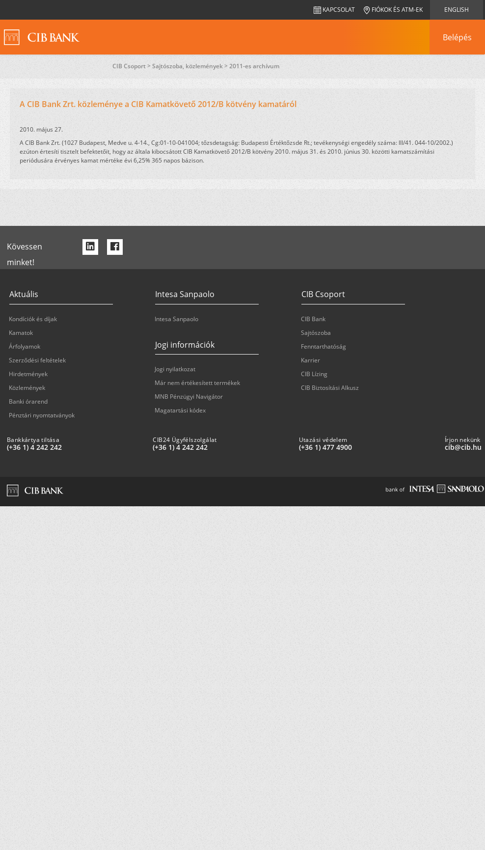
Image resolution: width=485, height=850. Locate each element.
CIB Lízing (314, 374)
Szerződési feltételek (37, 360)
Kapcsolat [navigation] (334, 9)
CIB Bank (313, 319)
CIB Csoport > (132, 66)
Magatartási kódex (180, 410)
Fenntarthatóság (323, 346)
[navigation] (457, 37)
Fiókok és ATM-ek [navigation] (393, 9)
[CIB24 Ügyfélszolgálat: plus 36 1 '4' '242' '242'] (222, 447)
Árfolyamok (24, 346)
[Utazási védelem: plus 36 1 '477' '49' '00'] (368, 447)
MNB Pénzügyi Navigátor (189, 396)
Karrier (310, 360)
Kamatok (21, 333)
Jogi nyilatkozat (175, 369)
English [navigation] (456, 9)
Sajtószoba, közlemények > (190, 66)
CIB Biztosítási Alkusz (330, 388)
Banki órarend (28, 401)
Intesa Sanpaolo (176, 319)
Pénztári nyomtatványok (42, 415)
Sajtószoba (316, 333)
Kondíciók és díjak (33, 319)
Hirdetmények (28, 374)
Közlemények (27, 388)
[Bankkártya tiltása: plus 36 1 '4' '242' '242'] (76, 447)
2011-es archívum (254, 66)
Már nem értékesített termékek (197, 383)
